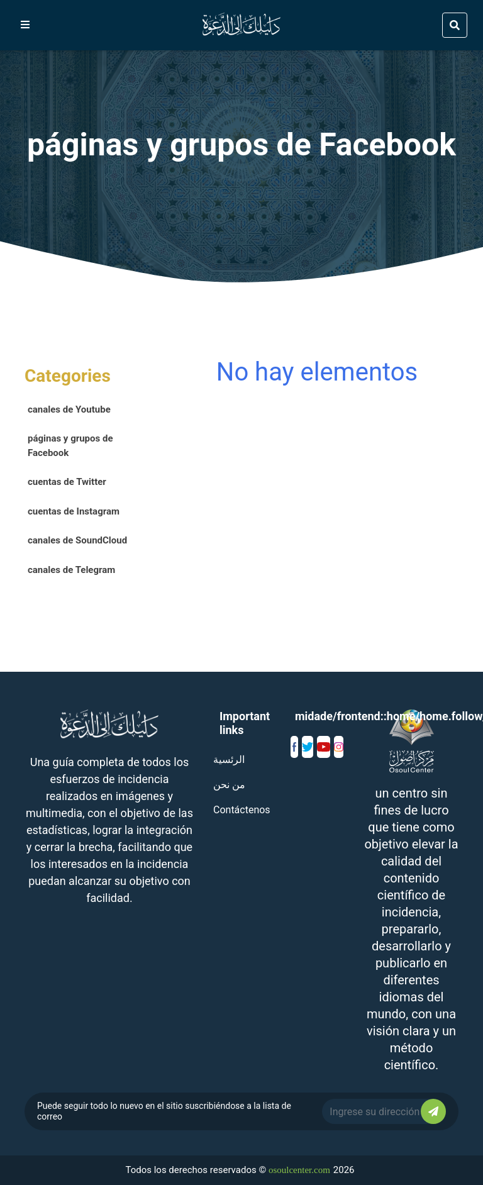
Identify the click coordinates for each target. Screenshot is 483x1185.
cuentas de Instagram (73, 511)
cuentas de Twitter (67, 481)
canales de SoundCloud (77, 540)
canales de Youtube (69, 409)
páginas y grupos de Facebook (70, 446)
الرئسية (229, 759)
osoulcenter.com (299, 1170)
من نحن (229, 785)
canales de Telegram (71, 570)
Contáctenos (241, 810)
